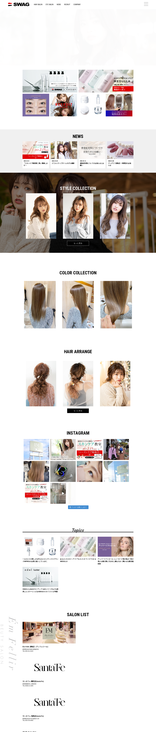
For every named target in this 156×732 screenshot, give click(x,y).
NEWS (59, 4)
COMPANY (77, 4)
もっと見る (78, 243)
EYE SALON (49, 4)
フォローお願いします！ (78, 485)
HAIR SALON (38, 4)
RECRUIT (67, 4)
